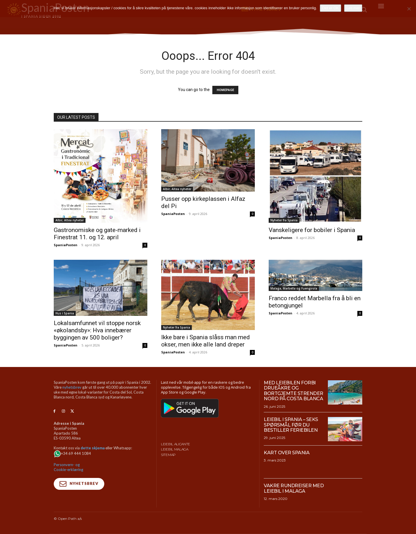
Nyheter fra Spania (284, 220)
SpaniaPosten (65, 245)
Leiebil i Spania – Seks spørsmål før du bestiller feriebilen (291, 425)
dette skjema (93, 448)
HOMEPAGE (225, 90)
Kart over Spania (286, 452)
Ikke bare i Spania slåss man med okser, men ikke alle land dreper (205, 341)
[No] (409, 9)
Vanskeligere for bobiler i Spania (312, 230)
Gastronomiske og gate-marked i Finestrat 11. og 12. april (97, 234)
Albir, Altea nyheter (69, 220)
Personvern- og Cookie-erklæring (68, 467)
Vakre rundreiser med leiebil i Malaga (294, 488)
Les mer (353, 8)
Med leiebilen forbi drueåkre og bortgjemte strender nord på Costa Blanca (293, 390)
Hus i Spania (64, 313)
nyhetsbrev (71, 387)
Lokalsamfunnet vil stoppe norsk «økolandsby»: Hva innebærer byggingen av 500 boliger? (97, 330)
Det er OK (330, 8)
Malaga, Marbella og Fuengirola (293, 288)
